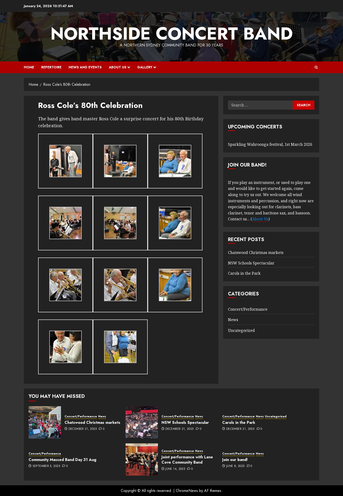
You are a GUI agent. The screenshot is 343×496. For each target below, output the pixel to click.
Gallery (144, 67)
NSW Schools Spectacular (251, 263)
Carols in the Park (244, 273)
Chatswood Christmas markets (255, 252)
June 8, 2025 (235, 466)
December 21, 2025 (83, 429)
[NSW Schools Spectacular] (142, 422)
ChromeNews (187, 490)
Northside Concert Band (171, 33)
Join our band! (235, 459)
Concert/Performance (247, 309)
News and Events (85, 67)
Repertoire (51, 67)
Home (29, 67)
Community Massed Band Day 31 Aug (62, 459)
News (233, 319)
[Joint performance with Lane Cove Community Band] (142, 459)
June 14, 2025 (175, 469)
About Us (117, 67)
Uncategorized (241, 330)
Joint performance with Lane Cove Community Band (187, 459)
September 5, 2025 (46, 466)
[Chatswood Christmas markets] (45, 422)
